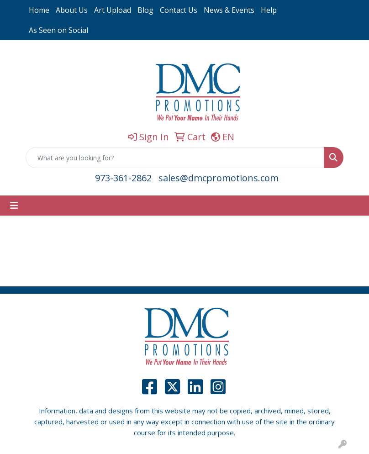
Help (269, 10)
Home (39, 10)
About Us (72, 10)
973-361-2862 (123, 178)
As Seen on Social (58, 30)
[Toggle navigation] (14, 205)
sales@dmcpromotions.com (218, 178)
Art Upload (112, 10)
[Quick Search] (175, 157)
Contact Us (178, 10)
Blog (145, 10)
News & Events (229, 10)
